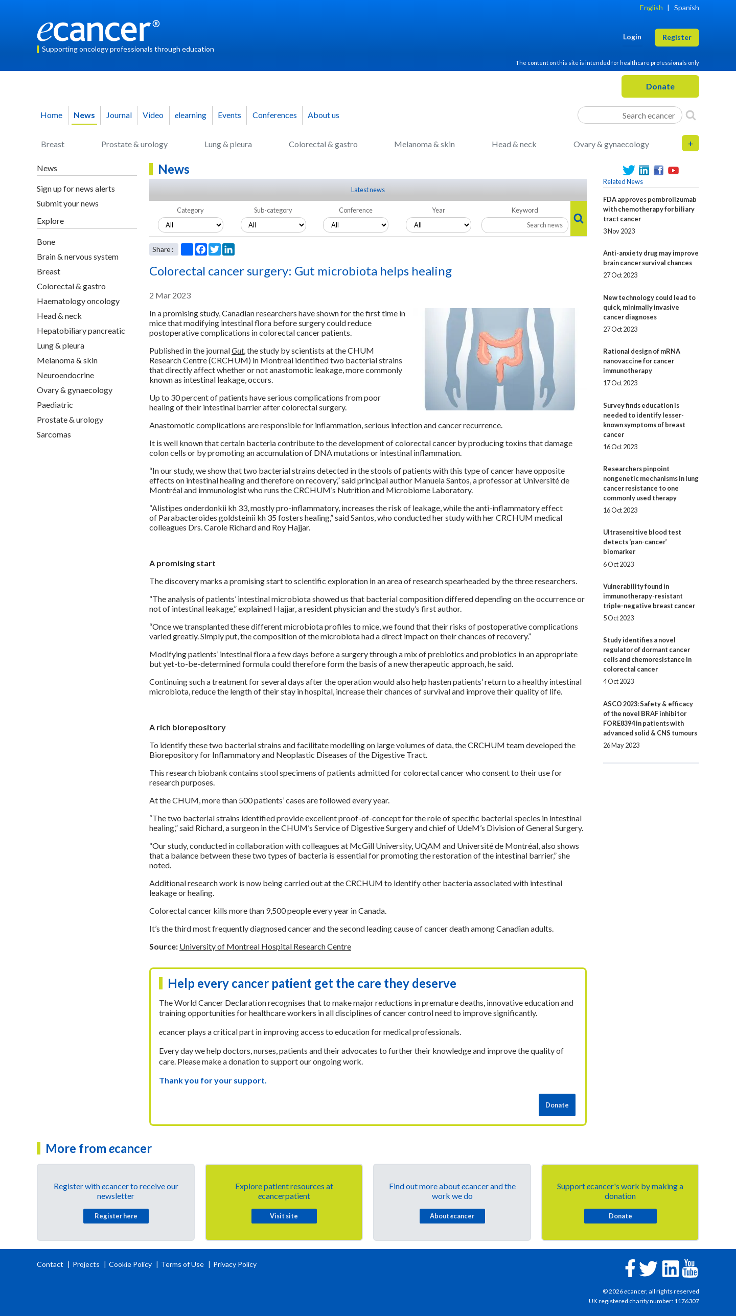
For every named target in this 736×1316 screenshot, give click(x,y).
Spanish (686, 7)
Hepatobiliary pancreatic (81, 330)
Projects (87, 1264)
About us (323, 115)
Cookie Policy (130, 1264)
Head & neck (514, 144)
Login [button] (632, 36)
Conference (356, 210)
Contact (51, 1264)
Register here (116, 1216)
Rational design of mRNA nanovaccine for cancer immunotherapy (641, 361)
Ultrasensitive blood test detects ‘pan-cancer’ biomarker (642, 542)
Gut (238, 350)
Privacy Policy (235, 1264)
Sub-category (273, 210)
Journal (119, 115)
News (84, 115)
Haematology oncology (78, 301)
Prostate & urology (134, 144)
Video (153, 115)
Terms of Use (182, 1264)
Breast (52, 144)
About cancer (452, 1216)
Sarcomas (54, 434)
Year (438, 210)
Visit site (284, 1216)
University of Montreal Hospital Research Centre (265, 946)
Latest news (368, 190)
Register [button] (677, 37)
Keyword (525, 210)
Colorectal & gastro (323, 144)
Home (51, 115)
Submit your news (68, 203)
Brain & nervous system (78, 256)
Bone (46, 241)
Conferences (274, 115)
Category (190, 210)
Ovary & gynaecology (611, 144)
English (651, 7)
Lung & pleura (228, 144)
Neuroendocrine (65, 375)
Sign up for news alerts (76, 188)
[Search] (690, 115)
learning (190, 115)
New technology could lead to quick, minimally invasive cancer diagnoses (649, 307)
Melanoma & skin (424, 144)
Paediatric (55, 404)
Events (229, 115)
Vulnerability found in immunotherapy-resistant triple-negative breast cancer (649, 596)
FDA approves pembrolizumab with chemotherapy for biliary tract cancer (650, 209)
